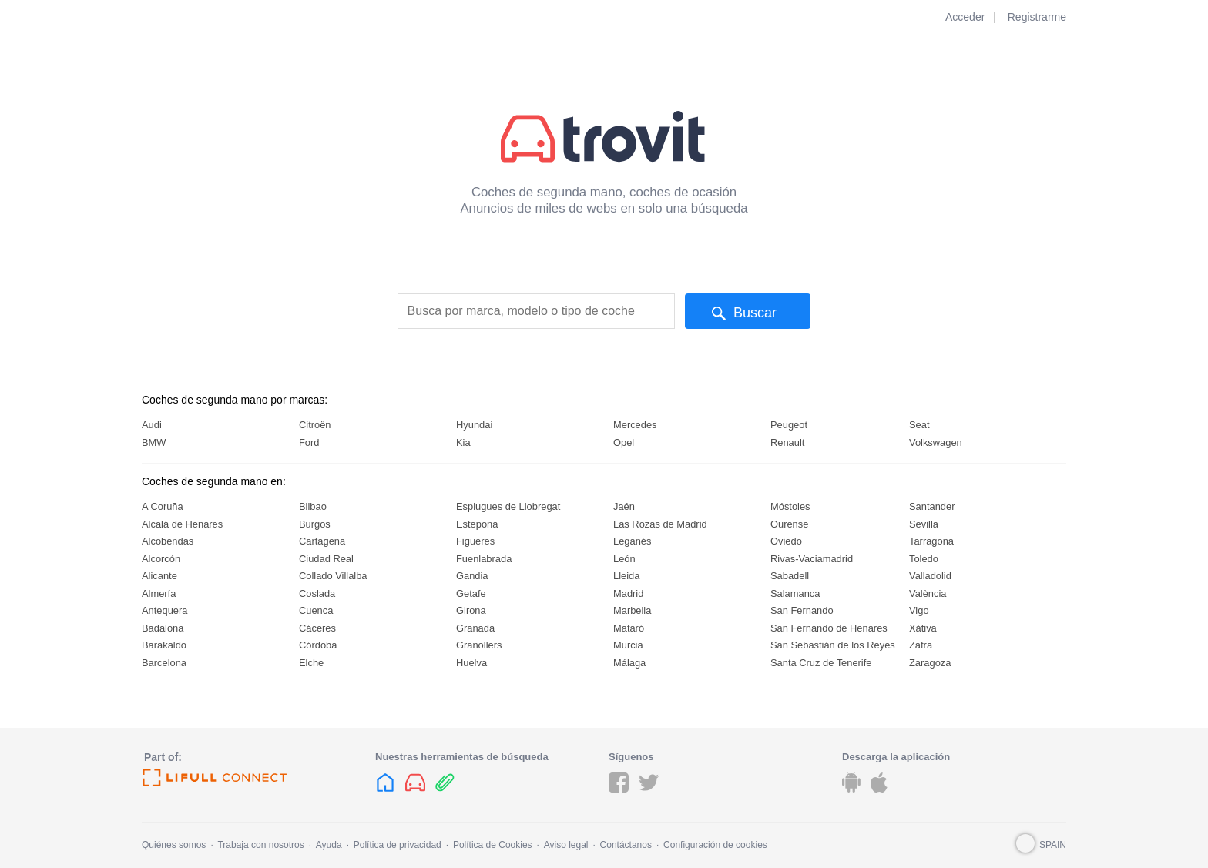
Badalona (162, 628)
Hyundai (474, 425)
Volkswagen (935, 442)
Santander (932, 506)
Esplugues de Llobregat (508, 506)
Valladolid (930, 575)
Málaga (629, 663)
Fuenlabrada (484, 559)
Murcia (628, 645)
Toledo (923, 559)
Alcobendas (167, 541)
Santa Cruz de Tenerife (820, 663)
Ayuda (329, 845)
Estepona (477, 524)
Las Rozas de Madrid (660, 524)
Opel (623, 442)
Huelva (471, 663)
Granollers (479, 645)
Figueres (475, 541)
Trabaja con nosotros (260, 845)
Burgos (315, 524)
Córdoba (318, 645)
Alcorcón (161, 559)
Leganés (632, 541)
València (927, 593)
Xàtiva (923, 628)
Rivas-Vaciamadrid (811, 559)
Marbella (632, 610)
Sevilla (923, 524)
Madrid (628, 593)
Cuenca (316, 610)
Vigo (919, 610)
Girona (471, 610)
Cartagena (322, 541)
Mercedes (635, 425)
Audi (152, 425)
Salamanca (795, 593)
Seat (919, 425)
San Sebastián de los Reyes (832, 645)
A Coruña (162, 506)
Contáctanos (626, 845)
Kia (463, 442)
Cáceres (317, 628)
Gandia (472, 575)
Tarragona (931, 541)
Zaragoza (930, 663)
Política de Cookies (492, 845)
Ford (309, 442)
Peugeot (788, 425)
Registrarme (1037, 17)
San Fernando (802, 610)
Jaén (624, 506)
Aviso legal (566, 845)
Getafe (471, 593)
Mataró (628, 628)
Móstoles (790, 506)
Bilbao (313, 506)
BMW (154, 442)
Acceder (965, 17)
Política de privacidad (397, 845)
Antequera (164, 610)
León (624, 559)
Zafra (920, 645)
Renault (787, 442)
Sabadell (789, 575)
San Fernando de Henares (829, 628)
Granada (475, 628)
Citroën (315, 425)
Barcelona (164, 663)
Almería (159, 593)
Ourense (789, 524)
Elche (311, 663)
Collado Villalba (333, 575)
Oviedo (786, 541)
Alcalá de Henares (182, 524)
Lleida (626, 575)
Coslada (317, 593)
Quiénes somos (174, 845)
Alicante (159, 575)
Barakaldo (164, 645)
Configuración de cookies (715, 845)
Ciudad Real (326, 559)
